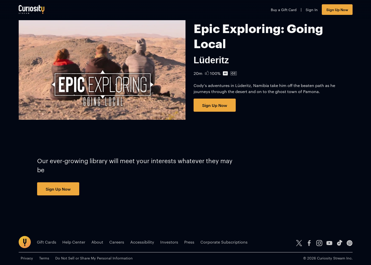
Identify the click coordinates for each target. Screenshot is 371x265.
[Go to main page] (31, 9)
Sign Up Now (337, 9)
